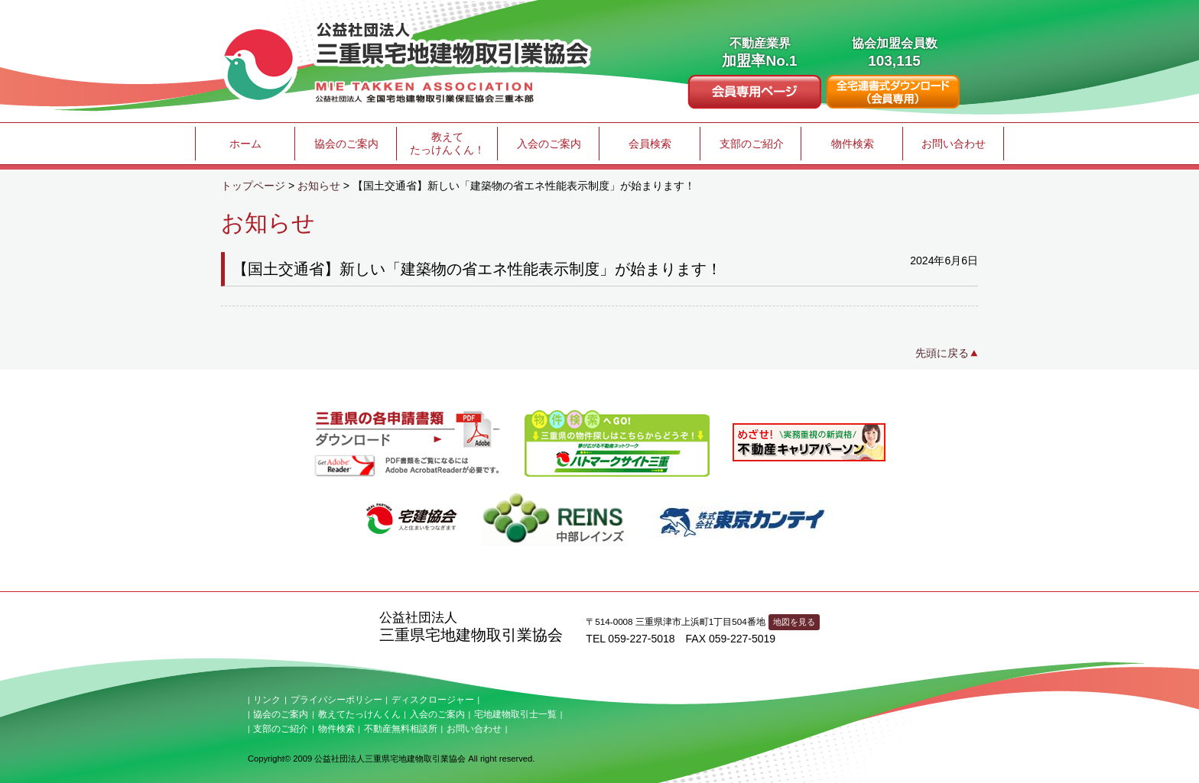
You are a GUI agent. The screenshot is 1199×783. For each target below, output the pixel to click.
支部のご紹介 (752, 144)
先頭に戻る (942, 353)
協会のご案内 (346, 144)
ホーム (245, 144)
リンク (267, 699)
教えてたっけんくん (359, 714)
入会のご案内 (549, 144)
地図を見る (794, 621)
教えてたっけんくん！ (447, 143)
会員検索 (650, 144)
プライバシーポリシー (336, 699)
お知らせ (318, 186)
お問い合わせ (953, 144)
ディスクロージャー (433, 699)
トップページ (253, 186)
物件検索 (852, 144)
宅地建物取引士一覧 (515, 714)
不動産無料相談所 (400, 728)
